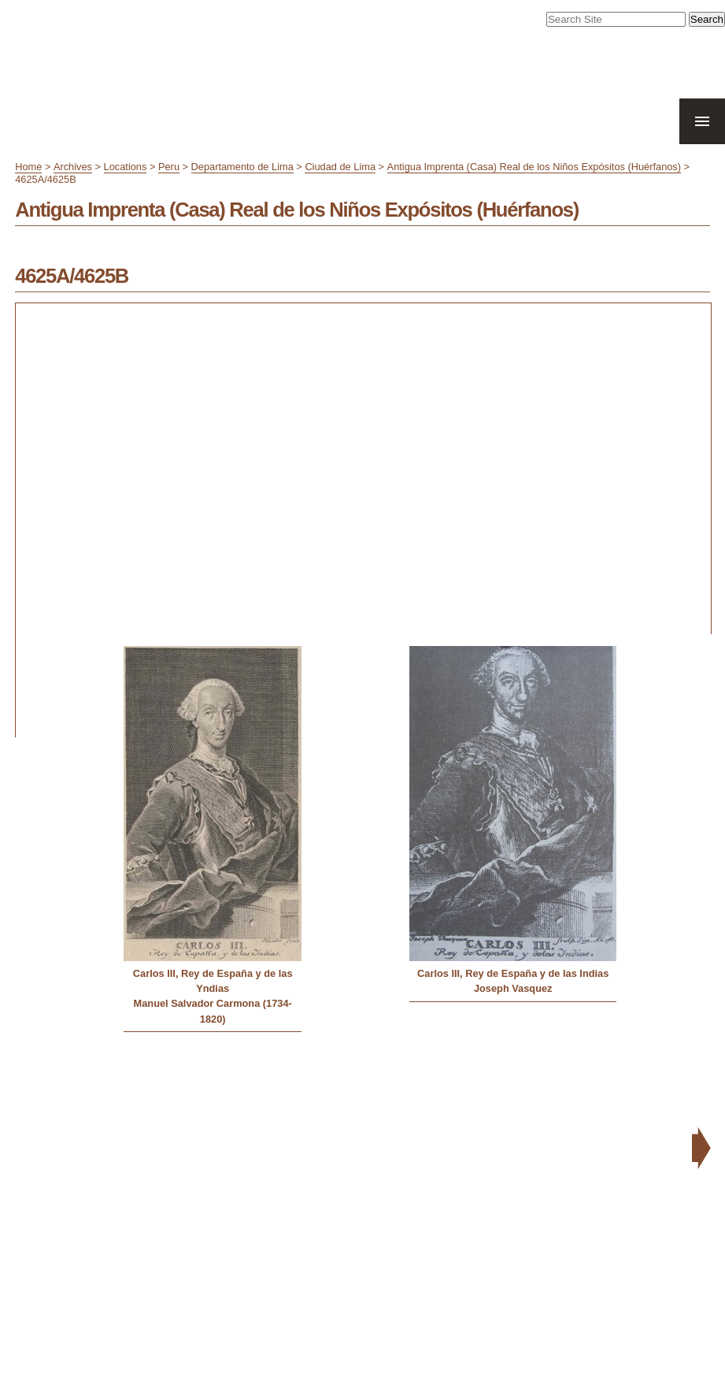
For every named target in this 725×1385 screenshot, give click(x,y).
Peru (168, 167)
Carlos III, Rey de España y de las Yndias (213, 980)
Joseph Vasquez (513, 988)
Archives (73, 167)
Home (28, 167)
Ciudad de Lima (340, 167)
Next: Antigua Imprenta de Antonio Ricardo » (586, 1063)
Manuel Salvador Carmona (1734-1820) (213, 1010)
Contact (672, 1122)
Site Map (577, 1122)
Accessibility (626, 1122)
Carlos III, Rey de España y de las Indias (512, 973)
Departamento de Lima (242, 167)
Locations (125, 167)
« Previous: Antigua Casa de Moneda (101, 1063)
